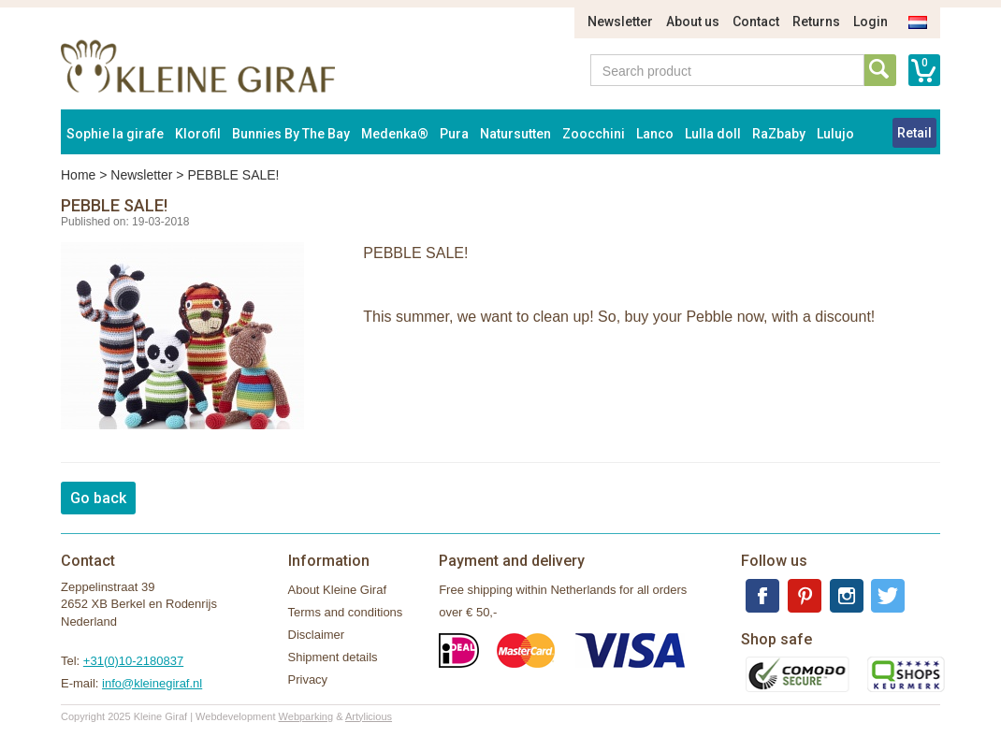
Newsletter (620, 21)
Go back (98, 498)
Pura (454, 133)
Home (78, 174)
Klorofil (198, 133)
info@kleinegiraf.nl (152, 683)
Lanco (655, 133)
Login (870, 21)
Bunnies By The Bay (291, 133)
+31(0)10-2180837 (133, 661)
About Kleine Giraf (337, 590)
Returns (816, 21)
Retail (914, 132)
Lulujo (835, 133)
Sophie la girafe (115, 133)
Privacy (308, 679)
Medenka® (394, 133)
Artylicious (368, 716)
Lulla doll (713, 133)
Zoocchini (593, 133)
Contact (756, 21)
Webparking (306, 716)
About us (692, 21)
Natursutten (515, 133)
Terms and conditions (345, 612)
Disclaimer (316, 635)
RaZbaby (778, 133)
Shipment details (333, 657)
